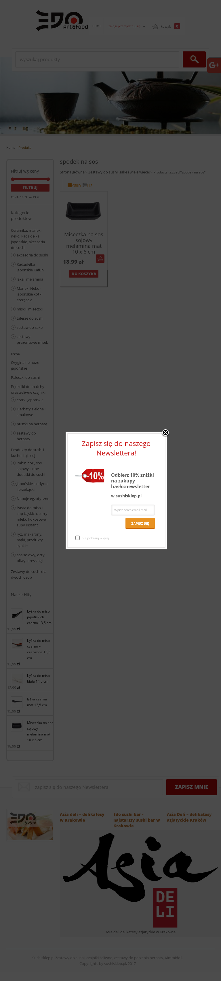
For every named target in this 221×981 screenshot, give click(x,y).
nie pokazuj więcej (92, 538)
